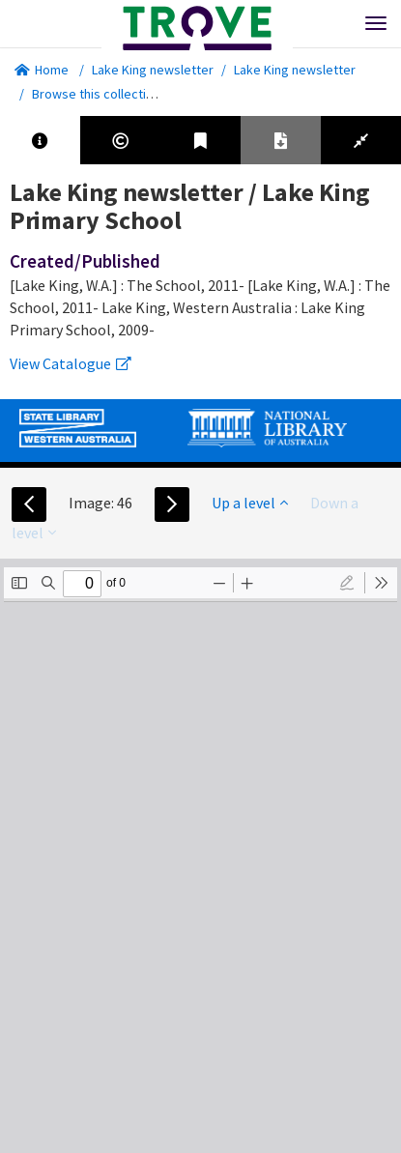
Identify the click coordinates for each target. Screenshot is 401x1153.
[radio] (346, 582)
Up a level (250, 502)
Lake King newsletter (153, 69)
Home (41, 69)
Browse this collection (103, 93)
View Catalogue (70, 363)
